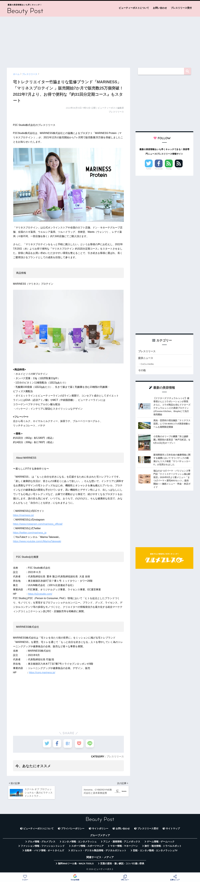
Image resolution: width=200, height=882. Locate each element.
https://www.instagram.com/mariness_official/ (38, 524)
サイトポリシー (100, 829)
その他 (142, 370)
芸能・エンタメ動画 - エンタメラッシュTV (155, 851)
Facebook (159, 169)
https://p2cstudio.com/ (40, 594)
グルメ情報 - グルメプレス (41, 843)
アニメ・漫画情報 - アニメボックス (121, 843)
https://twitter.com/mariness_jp (29, 532)
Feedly (168, 169)
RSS (178, 169)
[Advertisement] (100, 40)
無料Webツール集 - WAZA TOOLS (76, 865)
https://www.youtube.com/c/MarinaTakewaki (37, 541)
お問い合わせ (160, 8)
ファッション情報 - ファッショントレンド (43, 847)
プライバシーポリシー (72, 829)
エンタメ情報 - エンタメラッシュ (79, 843)
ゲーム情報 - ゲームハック (161, 843)
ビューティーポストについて (134, 8)
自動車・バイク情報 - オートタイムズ (44, 851)
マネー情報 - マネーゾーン (124, 847)
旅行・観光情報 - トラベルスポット (163, 847)
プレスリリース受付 (181, 8)
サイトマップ (173, 829)
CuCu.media (147, 364)
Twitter (148, 169)
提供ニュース (146, 358)
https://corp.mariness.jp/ (42, 672)
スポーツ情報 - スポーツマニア (87, 847)
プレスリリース (115, 756)
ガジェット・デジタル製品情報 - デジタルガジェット (98, 851)
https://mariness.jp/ (23, 515)
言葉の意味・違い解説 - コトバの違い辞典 (122, 865)
